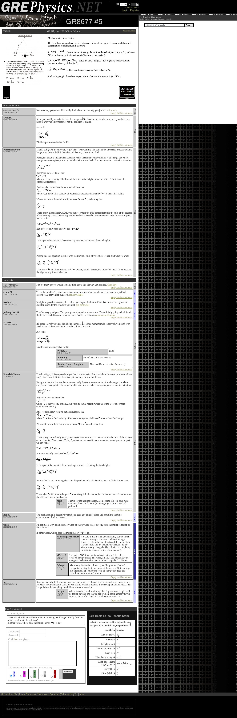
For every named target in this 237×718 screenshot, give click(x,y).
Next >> (136, 7)
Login (125, 10)
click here (112, 110)
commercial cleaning (105, 315)
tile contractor (82, 305)
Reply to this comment (121, 113)
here (16, 639)
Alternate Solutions (129, 31)
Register (134, 10)
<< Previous (128, 7)
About (82, 694)
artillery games (76, 295)
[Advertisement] (121, 21)
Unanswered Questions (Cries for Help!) (56, 694)
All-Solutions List (8, 694)
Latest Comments (27, 694)
